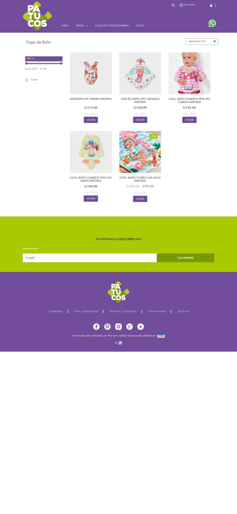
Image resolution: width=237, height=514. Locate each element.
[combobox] (202, 41)
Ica (90, 318)
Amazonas (90, 254)
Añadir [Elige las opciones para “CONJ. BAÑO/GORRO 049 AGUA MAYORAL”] (140, 198)
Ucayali (90, 409)
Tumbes (90, 403)
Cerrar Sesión (211, 5)
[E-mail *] (90, 420)
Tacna (90, 396)
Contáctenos (56, 473)
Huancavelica (90, 305)
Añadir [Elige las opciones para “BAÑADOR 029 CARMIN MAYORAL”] (91, 120)
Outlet (140, 26)
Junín (90, 325)
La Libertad (90, 331)
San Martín (90, 390)
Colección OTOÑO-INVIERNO (112, 26)
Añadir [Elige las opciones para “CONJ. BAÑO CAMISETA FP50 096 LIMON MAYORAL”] (91, 198)
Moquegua (90, 364)
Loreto (90, 351)
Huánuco (90, 312)
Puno (90, 383)
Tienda (80, 26)
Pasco (90, 370)
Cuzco (90, 299)
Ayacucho (90, 279)
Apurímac (90, 266)
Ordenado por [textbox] (196, 41)
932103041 (187, 5)
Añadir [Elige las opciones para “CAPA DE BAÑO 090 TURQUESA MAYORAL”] (140, 120)
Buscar (173, 5)
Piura (90, 377)
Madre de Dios (90, 357)
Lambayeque (90, 338)
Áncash (90, 260)
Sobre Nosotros (157, 473)
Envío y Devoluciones (86, 473)
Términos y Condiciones (123, 473)
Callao (90, 292)
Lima (90, 344)
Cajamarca (90, 286)
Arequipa (90, 273)
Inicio (65, 26)
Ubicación (183, 473)
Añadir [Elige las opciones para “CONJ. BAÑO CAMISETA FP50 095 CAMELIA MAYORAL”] (189, 120)
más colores (90, 113)
